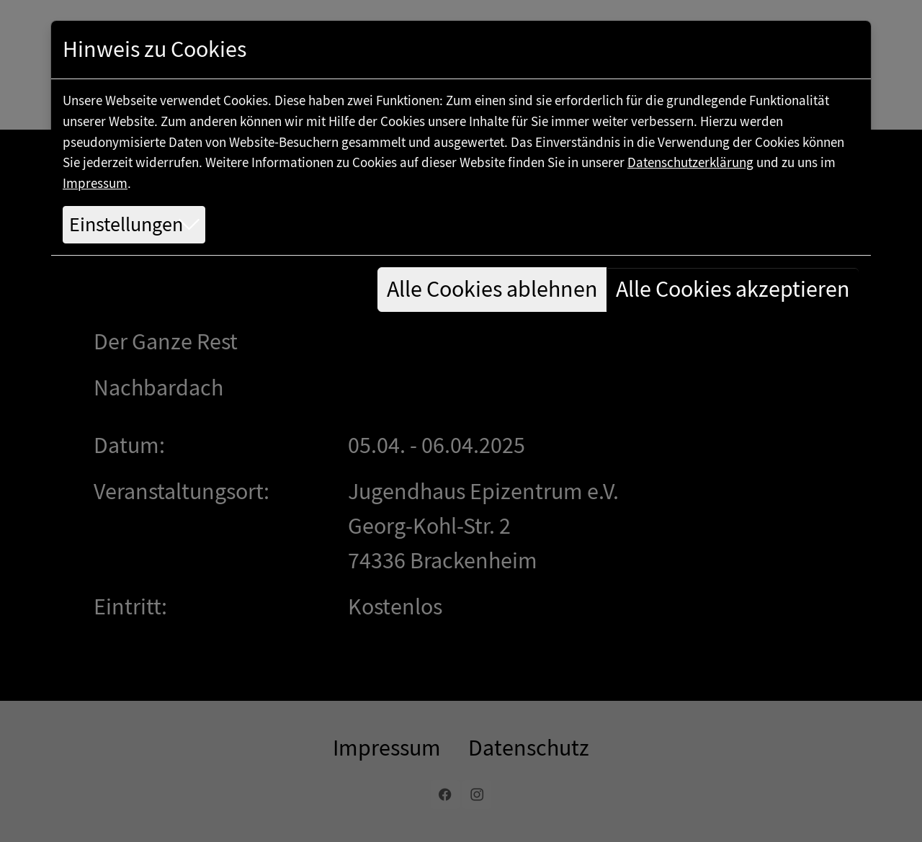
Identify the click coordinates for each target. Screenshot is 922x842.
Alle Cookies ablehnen (492, 289)
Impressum (95, 183)
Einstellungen (126, 225)
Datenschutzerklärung (690, 162)
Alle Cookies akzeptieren (733, 289)
